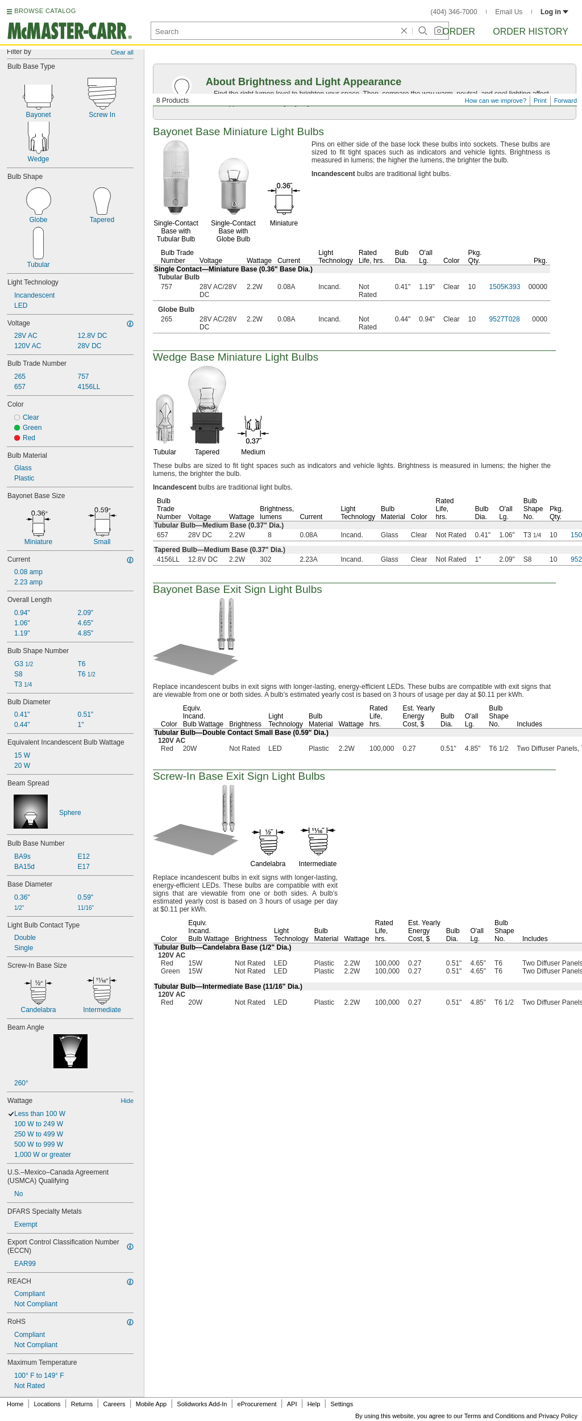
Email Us (508, 12)
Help (314, 1404)
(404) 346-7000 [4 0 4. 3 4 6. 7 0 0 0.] (454, 12)
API (292, 1404)
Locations (47, 1404)
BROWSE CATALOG (45, 10)
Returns (82, 1404)
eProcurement (257, 1404)
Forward (565, 100)
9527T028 (504, 319)
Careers (114, 1404)
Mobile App (151, 1404)
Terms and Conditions (494, 1415)
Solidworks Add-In (202, 1404)
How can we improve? (495, 100)
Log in (554, 12)
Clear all (122, 52)
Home (15, 1404)
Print (540, 100)
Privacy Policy (558, 1415)
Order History (530, 31)
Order (458, 31)
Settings (341, 1404)
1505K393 (505, 287)
